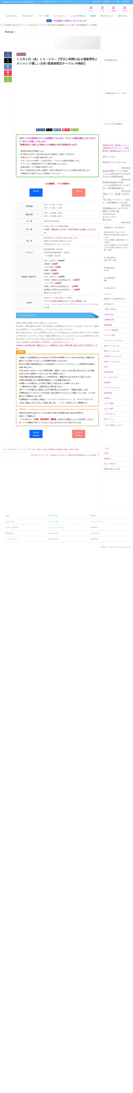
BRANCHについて (106, 16)
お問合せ (107, 398)
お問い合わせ (122, 16)
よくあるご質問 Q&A (78, 16)
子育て (106, 453)
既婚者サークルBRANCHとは (114, 299)
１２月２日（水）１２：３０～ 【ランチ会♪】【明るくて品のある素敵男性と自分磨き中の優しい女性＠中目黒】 (52, 450)
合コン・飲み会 (109, 464)
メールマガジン (109, 414)
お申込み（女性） (53, 533)
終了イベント (21, 54)
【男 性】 (36, 191)
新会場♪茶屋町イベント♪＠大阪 (115, 171)
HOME (7, 515)
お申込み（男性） (53, 539)
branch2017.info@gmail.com (66, 364)
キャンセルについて (66, 1)
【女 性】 (78, 191)
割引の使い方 (108, 304)
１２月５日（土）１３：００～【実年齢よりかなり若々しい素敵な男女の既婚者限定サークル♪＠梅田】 (55, 457)
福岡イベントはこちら (112, 361)
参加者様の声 (97, 1)
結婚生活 (107, 458)
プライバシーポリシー (112, 388)
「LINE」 (60, 402)
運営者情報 (106, 1)
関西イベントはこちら (112, 351)
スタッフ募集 (116, 1)
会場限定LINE (109, 320)
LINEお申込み (109, 314)
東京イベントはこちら (112, 346)
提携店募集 (125, 1)
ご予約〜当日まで (27, 16)
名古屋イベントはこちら (112, 356)
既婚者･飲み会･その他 (112, 469)
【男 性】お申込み (36, 434)
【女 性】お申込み (78, 434)
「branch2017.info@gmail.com (58, 399)
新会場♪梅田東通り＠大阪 (113, 182)
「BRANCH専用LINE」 (83, 399)
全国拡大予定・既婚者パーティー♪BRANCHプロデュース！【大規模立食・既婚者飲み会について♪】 (116, 148)
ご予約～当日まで (110, 309)
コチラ (59, 293)
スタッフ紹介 (108, 408)
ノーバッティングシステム (82, 1)
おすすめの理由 (53, 515)
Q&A (106, 367)
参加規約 (54, 1)
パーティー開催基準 (44, 1)
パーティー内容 (43, 16)
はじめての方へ (11, 16)
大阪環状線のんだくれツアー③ (115, 208)
